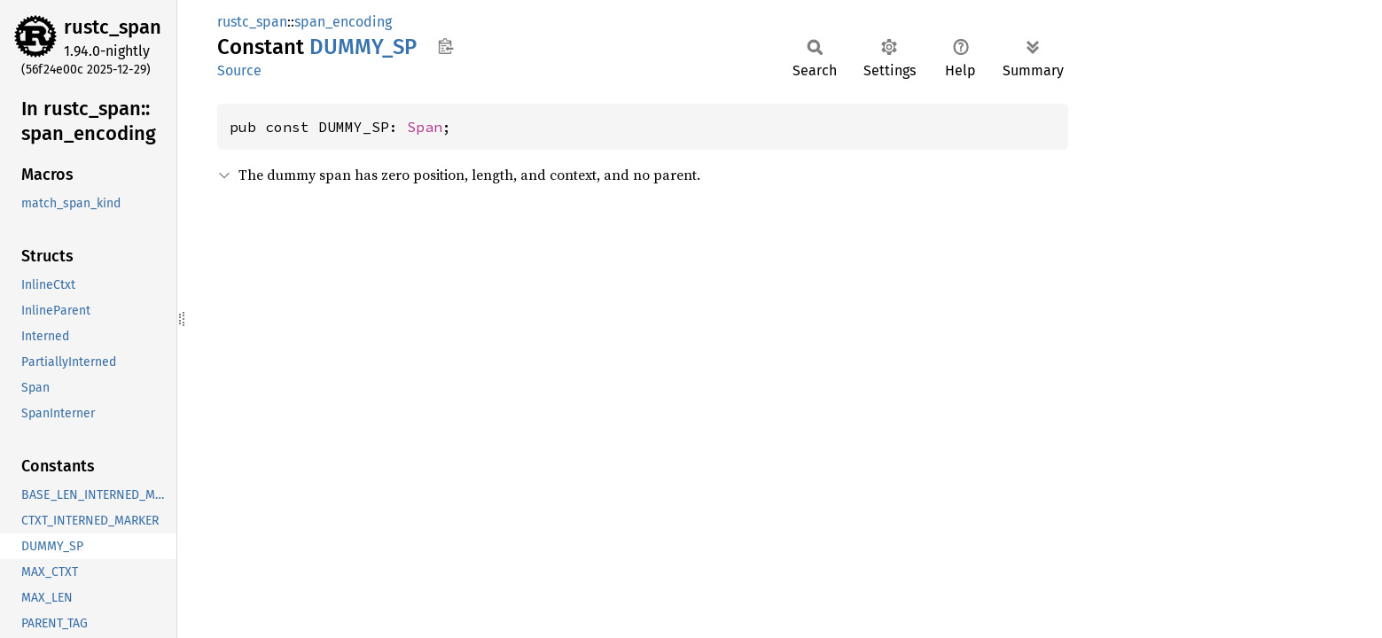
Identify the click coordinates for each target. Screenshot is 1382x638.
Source (239, 70)
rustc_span (112, 27)
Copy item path (445, 46)
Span (424, 127)
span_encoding (343, 21)
